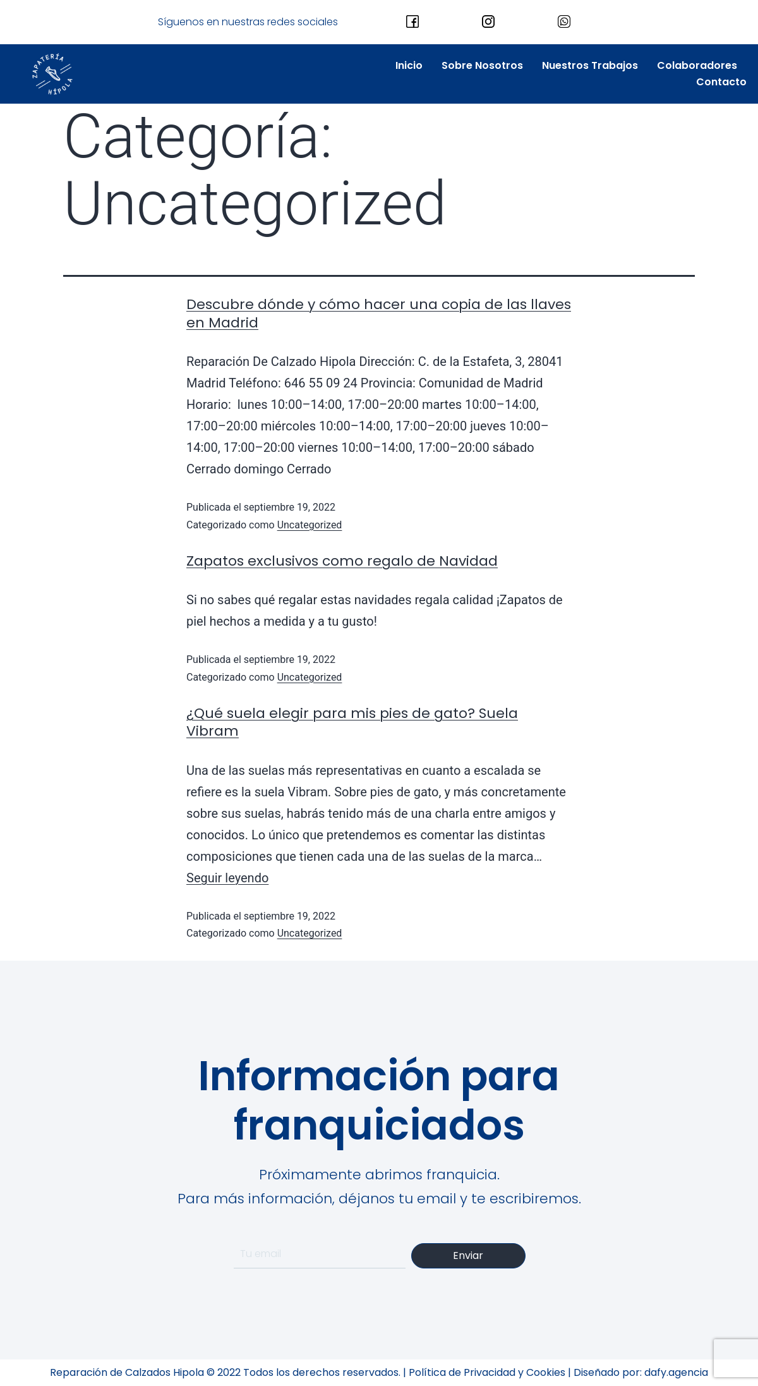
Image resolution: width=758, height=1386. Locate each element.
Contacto (721, 82)
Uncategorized (309, 525)
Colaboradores (697, 65)
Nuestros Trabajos (590, 65)
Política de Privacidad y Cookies (487, 1372)
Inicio (409, 65)
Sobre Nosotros (482, 65)
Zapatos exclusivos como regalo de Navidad (342, 561)
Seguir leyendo (227, 877)
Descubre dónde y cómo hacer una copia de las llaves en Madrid (378, 313)
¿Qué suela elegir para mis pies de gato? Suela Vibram (352, 722)
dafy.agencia (676, 1372)
